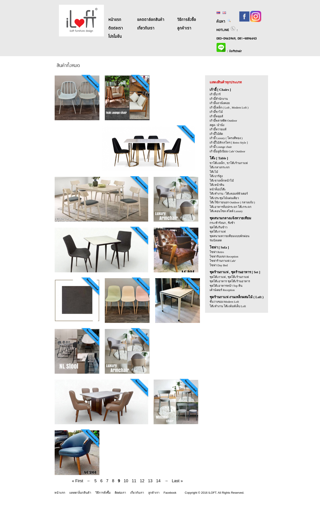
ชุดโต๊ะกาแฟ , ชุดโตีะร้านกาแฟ (229, 277)
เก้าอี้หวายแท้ (218, 129)
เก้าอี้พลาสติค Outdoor (223, 120)
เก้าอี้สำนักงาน (219, 98)
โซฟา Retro (217, 252)
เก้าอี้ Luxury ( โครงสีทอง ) (226, 138)
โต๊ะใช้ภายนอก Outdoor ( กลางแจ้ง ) (232, 202)
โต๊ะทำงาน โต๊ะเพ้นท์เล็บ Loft (228, 306)
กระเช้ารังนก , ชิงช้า (222, 222)
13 (150, 481)
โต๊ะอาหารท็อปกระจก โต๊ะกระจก (230, 207)
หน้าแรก (114, 20)
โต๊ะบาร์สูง (216, 176)
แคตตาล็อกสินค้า (150, 20)
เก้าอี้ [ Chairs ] (220, 89)
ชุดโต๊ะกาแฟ (218, 231)
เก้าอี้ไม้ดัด (216, 133)
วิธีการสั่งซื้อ (186, 20)
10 (126, 481)
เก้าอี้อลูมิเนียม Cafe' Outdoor (227, 151)
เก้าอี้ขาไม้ (216, 111)
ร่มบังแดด (216, 240)
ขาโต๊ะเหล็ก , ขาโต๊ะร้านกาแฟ (229, 163)
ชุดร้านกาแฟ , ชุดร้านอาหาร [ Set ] (235, 272)
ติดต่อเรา (115, 28)
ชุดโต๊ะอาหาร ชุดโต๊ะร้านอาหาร (230, 281)
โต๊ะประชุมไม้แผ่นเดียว (224, 198)
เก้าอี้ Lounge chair (221, 147)
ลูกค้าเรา (184, 28)
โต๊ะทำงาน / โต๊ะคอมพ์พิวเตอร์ (229, 193)
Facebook (169, 492)
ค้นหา (223, 21)
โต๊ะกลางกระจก (220, 167)
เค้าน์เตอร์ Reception (222, 290)
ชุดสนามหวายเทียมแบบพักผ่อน (229, 236)
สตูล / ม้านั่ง (217, 125)
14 (158, 481)
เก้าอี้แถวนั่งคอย (220, 103)
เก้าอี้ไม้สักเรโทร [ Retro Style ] (229, 142)
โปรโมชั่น (115, 36)
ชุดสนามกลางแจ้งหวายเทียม (230, 218)
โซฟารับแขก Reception (224, 256)
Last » (177, 481)
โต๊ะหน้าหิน (217, 185)
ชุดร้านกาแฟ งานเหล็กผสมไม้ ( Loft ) (237, 297)
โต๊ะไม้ (214, 171)
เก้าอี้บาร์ (215, 94)
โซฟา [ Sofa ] (219, 247)
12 (142, 481)
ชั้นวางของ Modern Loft (224, 301)
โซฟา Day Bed (219, 265)
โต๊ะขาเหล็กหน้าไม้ (222, 180)
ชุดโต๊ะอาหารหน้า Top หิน (226, 285)
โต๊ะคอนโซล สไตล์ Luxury (226, 211)
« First (77, 481)
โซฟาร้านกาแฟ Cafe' (223, 260)
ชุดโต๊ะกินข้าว (218, 227)
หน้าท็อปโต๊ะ (218, 189)
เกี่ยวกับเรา (145, 28)
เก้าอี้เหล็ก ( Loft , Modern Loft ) (229, 107)
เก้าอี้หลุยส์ (216, 116)
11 (134, 481)
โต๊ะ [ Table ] (219, 158)
